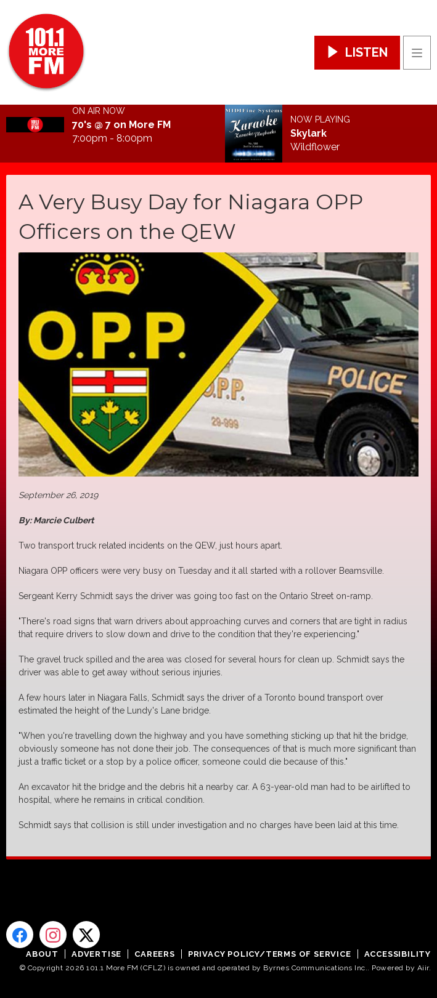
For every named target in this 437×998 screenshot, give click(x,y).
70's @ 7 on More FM (121, 125)
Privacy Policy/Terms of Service (269, 954)
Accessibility (397, 954)
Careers (154, 954)
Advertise (96, 954)
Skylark (308, 133)
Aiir (423, 968)
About (42, 954)
